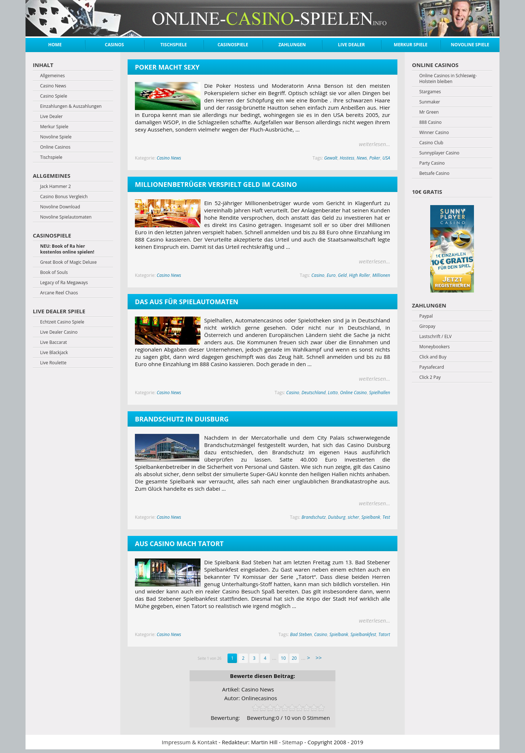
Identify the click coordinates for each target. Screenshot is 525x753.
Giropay (427, 326)
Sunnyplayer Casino (439, 153)
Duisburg (336, 517)
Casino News (169, 158)
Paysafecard (431, 367)
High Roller (359, 275)
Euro (331, 275)
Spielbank (370, 517)
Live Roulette (53, 363)
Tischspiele (173, 45)
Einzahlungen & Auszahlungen (71, 106)
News (362, 158)
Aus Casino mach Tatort (179, 543)
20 (294, 658)
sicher (353, 517)
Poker (374, 158)
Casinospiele (233, 45)
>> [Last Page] (318, 657)
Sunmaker (429, 102)
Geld (342, 275)
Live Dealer (351, 45)
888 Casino (430, 122)
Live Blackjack (54, 353)
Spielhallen (379, 392)
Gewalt (331, 158)
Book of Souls (54, 272)
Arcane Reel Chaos (59, 293)
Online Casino (353, 392)
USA (386, 158)
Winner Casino (434, 133)
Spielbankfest (363, 634)
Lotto (333, 392)
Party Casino (432, 163)
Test (386, 517)
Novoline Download (60, 207)
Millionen (381, 275)
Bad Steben (301, 634)
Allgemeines (52, 76)
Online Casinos (55, 147)
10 (283, 658)
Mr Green (429, 112)
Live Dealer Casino (59, 332)
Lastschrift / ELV (435, 337)
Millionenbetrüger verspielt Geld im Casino (216, 184)
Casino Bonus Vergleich (64, 197)
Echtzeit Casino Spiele (62, 322)
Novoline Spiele (470, 45)
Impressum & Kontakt (189, 742)
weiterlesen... (374, 144)
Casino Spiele (53, 96)
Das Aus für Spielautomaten (186, 301)
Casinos (114, 45)
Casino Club (431, 143)
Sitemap (292, 742)
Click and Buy (432, 357)
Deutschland (314, 392)
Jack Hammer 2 (55, 186)
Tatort (384, 634)
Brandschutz (314, 517)
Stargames (430, 92)
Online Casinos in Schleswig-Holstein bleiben (448, 79)
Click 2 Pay (430, 377)
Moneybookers (434, 347)
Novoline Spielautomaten (66, 217)
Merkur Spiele (410, 45)
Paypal (426, 316)
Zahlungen (292, 45)
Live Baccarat (53, 342)
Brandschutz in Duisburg (182, 419)
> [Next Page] (308, 657)
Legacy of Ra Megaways (64, 283)
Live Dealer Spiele (59, 311)
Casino (317, 275)
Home (55, 45)
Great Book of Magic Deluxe (68, 262)
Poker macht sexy (167, 67)
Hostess (347, 158)
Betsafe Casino (434, 173)
